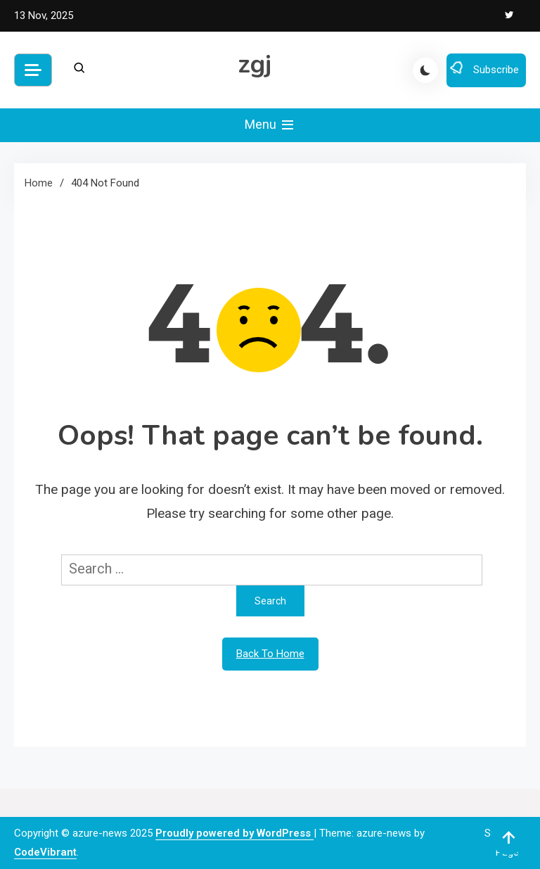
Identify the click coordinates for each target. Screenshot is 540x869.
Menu (270, 125)
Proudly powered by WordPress (234, 833)
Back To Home (270, 653)
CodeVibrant (45, 852)
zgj (254, 64)
